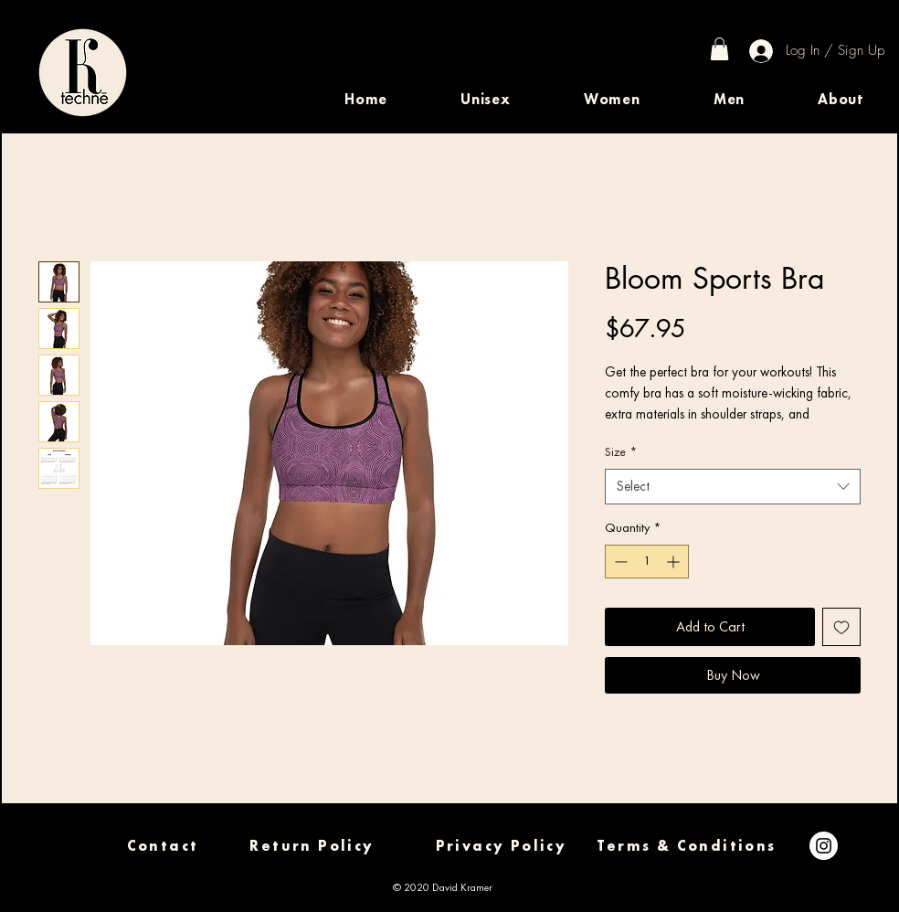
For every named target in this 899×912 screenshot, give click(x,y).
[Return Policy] (312, 846)
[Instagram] (823, 846)
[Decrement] (619, 562)
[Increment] (674, 562)
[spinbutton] (646, 562)
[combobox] (733, 486)
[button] (486, 99)
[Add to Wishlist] (841, 627)
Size (621, 451)
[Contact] (162, 846)
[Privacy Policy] (501, 846)
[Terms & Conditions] (686, 846)
